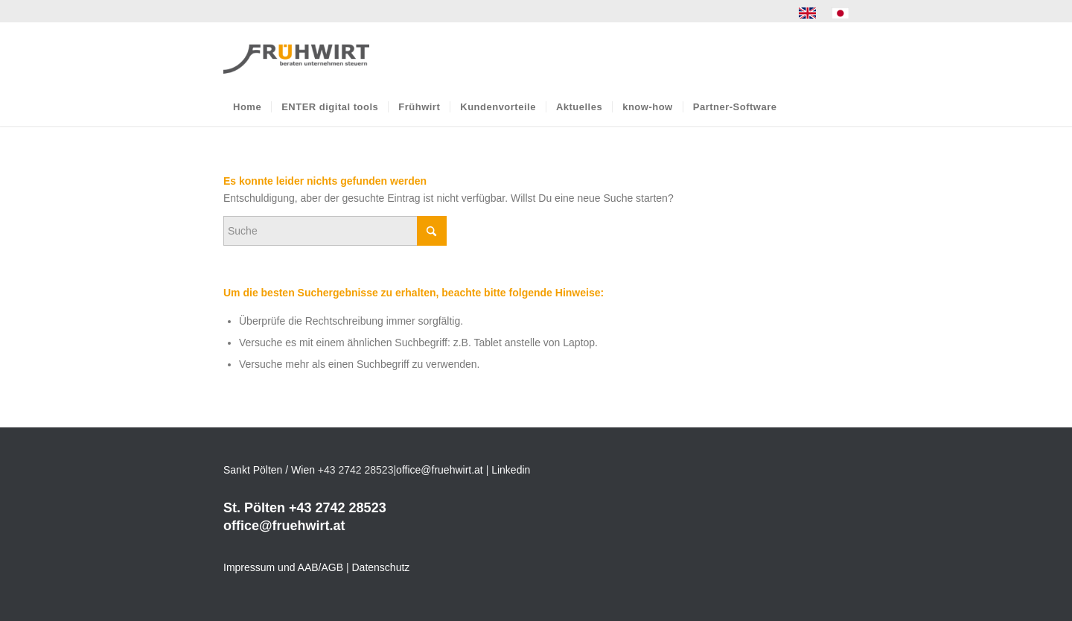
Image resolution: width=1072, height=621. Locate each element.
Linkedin (510, 470)
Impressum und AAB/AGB (283, 567)
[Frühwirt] (296, 55)
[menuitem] (807, 13)
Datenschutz (381, 567)
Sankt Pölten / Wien (269, 470)
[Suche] (335, 231)
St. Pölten (254, 507)
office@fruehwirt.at (439, 470)
